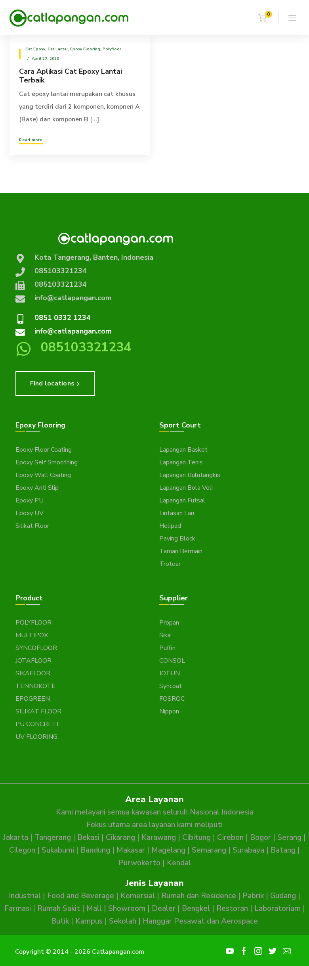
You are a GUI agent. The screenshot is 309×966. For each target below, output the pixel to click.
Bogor (260, 837)
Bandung (95, 850)
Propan (169, 622)
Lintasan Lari (176, 513)
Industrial (25, 896)
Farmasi (17, 908)
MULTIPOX (31, 635)
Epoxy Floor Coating (43, 449)
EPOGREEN (32, 698)
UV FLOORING (36, 736)
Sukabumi (58, 850)
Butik (60, 921)
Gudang (283, 896)
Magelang (168, 850)
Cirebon (230, 837)
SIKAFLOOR (32, 673)
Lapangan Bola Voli (186, 487)
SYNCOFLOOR (36, 648)
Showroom (126, 908)
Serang (289, 837)
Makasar (130, 850)
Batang (283, 850)
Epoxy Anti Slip (37, 487)
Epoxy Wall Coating (43, 475)
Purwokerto (139, 863)
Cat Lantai (58, 49)
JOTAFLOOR (33, 660)
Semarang (209, 850)
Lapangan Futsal (182, 500)
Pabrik (253, 896)
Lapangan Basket (183, 449)
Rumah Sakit (58, 908)
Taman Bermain (180, 551)
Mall (94, 908)
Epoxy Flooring (85, 49)
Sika (165, 635)
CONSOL (172, 660)
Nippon (169, 711)
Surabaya (248, 850)
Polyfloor (112, 49)
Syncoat (170, 686)
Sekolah (122, 921)
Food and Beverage (80, 896)
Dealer (163, 908)
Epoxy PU (29, 500)
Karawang (158, 837)
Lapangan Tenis (181, 462)
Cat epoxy (35, 49)
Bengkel (196, 908)
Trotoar (170, 564)
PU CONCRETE (38, 724)
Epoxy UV (29, 513)
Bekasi (88, 837)
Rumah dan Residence (198, 896)
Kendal (179, 863)
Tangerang (52, 837)
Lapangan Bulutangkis (189, 475)
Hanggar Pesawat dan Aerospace (200, 921)
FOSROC (172, 698)
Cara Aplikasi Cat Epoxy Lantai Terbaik (70, 76)
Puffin (167, 648)
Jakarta (15, 837)
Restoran (232, 908)
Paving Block (177, 538)
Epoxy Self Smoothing (46, 462)
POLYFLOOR (33, 622)
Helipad (170, 525)
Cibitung (196, 837)
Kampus (89, 921)
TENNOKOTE (35, 686)
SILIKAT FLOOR (38, 711)
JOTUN (169, 673)
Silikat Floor (32, 525)
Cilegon (22, 850)
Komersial (137, 896)
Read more (30, 140)
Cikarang (120, 837)
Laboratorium (277, 908)
